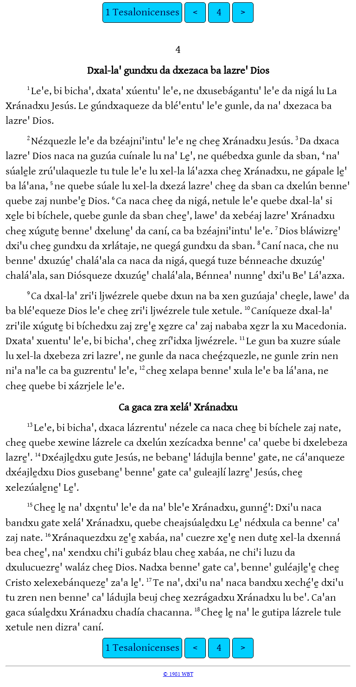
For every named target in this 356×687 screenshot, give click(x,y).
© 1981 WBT (178, 674)
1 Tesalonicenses (142, 12)
